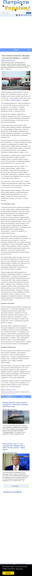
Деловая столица (11, 389)
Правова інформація (20, 564)
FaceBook (9, 396)
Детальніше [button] (19, 568)
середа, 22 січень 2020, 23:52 (8, 60)
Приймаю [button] (8, 573)
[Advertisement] (15, 32)
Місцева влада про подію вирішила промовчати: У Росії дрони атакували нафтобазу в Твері (15, 404)
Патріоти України (16, 100)
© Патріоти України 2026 (6, 564)
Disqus (23, 396)
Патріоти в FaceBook (13, 492)
